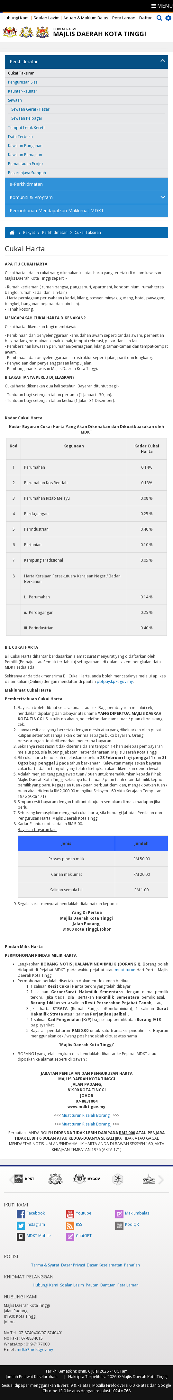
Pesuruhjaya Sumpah (27, 172)
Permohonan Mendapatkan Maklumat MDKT (57, 210)
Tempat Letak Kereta (27, 127)
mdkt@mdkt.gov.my (35, 1349)
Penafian (132, 1265)
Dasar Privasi (73, 1265)
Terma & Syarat (45, 1265)
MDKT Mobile (34, 1235)
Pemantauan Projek (25, 163)
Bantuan (107, 1285)
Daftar (145, 18)
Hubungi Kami (16, 18)
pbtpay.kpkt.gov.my (115, 681)
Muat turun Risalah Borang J (87, 1124)
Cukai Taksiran (21, 73)
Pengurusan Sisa (23, 82)
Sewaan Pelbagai (26, 118)
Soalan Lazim (46, 18)
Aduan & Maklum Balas (85, 18)
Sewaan (15, 100)
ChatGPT (79, 1235)
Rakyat (29, 232)
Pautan (92, 1285)
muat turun (125, 970)
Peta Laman (123, 18)
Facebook (31, 1213)
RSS (74, 1224)
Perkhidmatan (24, 61)
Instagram (31, 1224)
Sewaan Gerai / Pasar (30, 109)
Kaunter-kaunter (22, 91)
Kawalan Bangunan (25, 145)
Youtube (78, 1213)
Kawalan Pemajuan (25, 154)
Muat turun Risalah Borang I (87, 1115)
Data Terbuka (20, 136)
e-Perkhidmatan (26, 184)
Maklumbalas (132, 1213)
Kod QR (127, 1224)
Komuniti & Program (31, 197)
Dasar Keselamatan (104, 1265)
